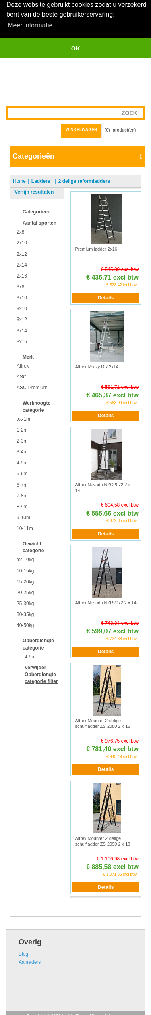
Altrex (23, 365)
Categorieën (33, 156)
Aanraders (30, 961)
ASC (22, 376)
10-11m (25, 528)
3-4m (22, 451)
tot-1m (23, 418)
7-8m (22, 495)
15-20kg (25, 581)
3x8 (20, 286)
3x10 (22, 297)
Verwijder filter (41, 673)
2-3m (22, 440)
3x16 (22, 341)
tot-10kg (25, 559)
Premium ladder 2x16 (96, 248)
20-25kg (25, 592)
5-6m (22, 473)
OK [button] (75, 48)
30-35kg (25, 614)
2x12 (22, 253)
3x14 (22, 330)
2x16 (22, 275)
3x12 (22, 319)
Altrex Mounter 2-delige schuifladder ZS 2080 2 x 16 (102, 722)
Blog (23, 953)
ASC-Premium (32, 387)
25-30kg (25, 603)
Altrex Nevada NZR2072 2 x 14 (105, 601)
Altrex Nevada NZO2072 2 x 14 (102, 487)
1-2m (22, 429)
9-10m (23, 517)
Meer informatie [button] (30, 25)
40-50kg (25, 625)
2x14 (22, 264)
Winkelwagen (81, 129)
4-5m (22, 462)
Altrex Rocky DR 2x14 (96, 366)
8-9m (22, 506)
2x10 (22, 242)
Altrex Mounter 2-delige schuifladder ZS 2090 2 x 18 (102, 840)
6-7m (22, 484)
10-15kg (25, 570)
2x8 (20, 231)
